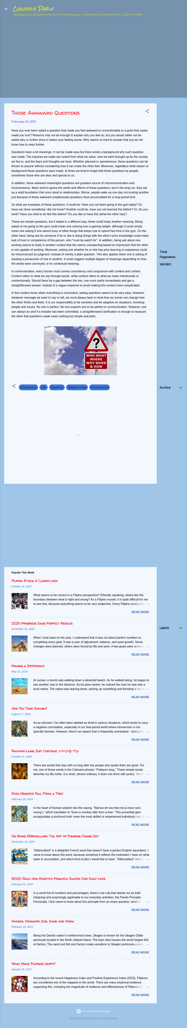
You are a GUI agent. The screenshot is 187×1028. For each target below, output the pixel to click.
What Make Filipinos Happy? (33, 964)
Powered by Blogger (94, 1011)
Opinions (57, 387)
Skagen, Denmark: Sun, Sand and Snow (43, 921)
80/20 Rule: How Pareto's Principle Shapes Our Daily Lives (58, 878)
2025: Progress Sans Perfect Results (42, 623)
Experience (28, 387)
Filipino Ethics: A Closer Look (35, 581)
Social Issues (99, 387)
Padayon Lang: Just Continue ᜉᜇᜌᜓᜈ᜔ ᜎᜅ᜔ (45, 751)
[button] (147, 112)
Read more (140, 612)
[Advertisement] (173, 78)
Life (43, 387)
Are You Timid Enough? (29, 708)
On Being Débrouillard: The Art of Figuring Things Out (55, 836)
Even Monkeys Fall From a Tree (37, 793)
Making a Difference (28, 666)
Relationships (77, 387)
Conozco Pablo (33, 9)
